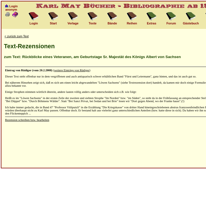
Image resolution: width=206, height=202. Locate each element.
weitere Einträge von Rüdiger (72, 70)
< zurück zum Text (16, 36)
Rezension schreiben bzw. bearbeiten (27, 119)
